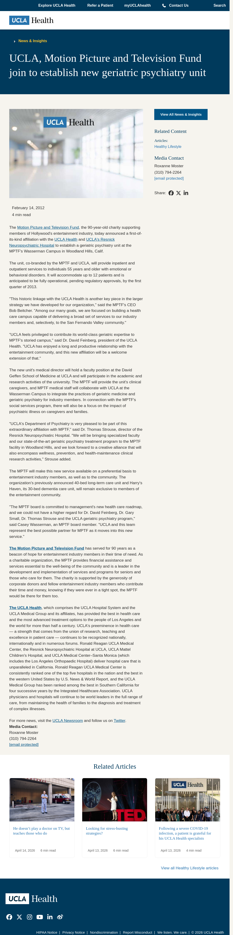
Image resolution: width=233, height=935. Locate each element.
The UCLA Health (25, 607)
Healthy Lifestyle (167, 147)
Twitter (119, 720)
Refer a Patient (100, 5)
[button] (57, 5)
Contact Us (178, 5)
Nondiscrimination (104, 932)
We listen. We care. (172, 932)
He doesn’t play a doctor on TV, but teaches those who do (41, 831)
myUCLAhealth (137, 5)
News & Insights (32, 41)
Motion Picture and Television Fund (48, 227)
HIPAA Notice (46, 932)
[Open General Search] (218, 5)
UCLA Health (65, 239)
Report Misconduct (137, 932)
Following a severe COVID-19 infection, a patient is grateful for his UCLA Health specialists (185, 833)
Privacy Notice (73, 932)
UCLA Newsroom (67, 720)
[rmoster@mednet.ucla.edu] (169, 178)
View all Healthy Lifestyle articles (189, 868)
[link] (171, 193)
